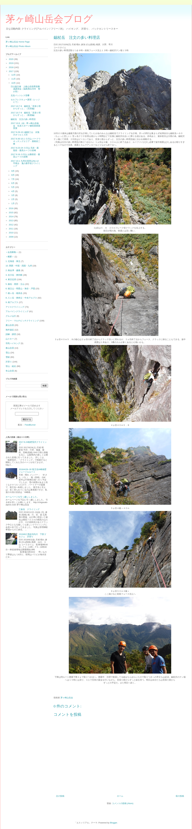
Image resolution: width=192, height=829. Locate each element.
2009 (11, 237)
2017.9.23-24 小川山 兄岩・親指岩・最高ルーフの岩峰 (25, 149)
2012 (11, 224)
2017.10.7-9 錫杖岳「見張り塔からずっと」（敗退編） (25, 113)
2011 (11, 228)
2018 (11, 67)
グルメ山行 (11, 316)
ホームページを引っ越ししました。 (22, 497)
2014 (11, 216)
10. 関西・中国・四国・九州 (19, 266)
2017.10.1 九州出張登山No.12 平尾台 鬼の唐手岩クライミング (26, 163)
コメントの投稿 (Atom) (122, 803)
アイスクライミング (15, 307)
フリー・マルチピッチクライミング (22, 320)
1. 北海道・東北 (13, 261)
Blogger (113, 822)
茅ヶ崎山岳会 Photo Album (18, 46)
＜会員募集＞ (12, 252)
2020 (11, 59)
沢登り (9, 362)
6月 (13, 183)
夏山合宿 (10, 325)
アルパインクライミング (17, 311)
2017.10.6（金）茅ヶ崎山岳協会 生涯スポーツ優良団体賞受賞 (25, 125)
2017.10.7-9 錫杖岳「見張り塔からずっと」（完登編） (25, 107)
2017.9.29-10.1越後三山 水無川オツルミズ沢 (25, 133)
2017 (11, 71)
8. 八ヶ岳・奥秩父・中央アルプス (21, 298)
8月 (13, 175)
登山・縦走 (11, 366)
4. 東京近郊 (11, 279)
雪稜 (8, 357)
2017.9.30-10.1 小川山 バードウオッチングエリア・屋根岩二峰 (25, 141)
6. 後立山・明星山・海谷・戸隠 (20, 288)
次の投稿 (60, 796)
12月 (13, 75)
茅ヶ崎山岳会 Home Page (18, 42)
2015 (11, 212)
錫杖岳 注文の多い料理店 (23, 119)
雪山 (8, 352)
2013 (11, 220)
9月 (13, 171)
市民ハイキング (13, 343)
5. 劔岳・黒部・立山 (15, 284)
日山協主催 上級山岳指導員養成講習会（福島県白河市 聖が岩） (25, 89)
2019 (11, 63)
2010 (11, 232)
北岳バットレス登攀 (20, 95)
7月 (13, 179)
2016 (11, 208)
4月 (13, 191)
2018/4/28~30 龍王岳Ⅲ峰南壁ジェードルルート (32, 470)
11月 (13, 79)
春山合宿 (10, 348)
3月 (13, 195)
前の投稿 (180, 796)
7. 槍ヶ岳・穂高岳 (14, 293)
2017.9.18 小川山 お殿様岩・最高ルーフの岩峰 (25, 155)
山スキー (10, 339)
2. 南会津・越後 (13, 270)
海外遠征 (10, 330)
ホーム (120, 796)
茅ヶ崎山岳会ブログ (49, 19)
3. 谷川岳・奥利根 (14, 275)
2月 (13, 199)
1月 (13, 203)
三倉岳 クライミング (29, 509)
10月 (13, 83)
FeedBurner (30, 425)
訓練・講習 (11, 334)
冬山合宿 (10, 371)
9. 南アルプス (12, 302)
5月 (13, 187)
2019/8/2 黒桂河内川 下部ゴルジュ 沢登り (32, 535)
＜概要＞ (10, 256)
